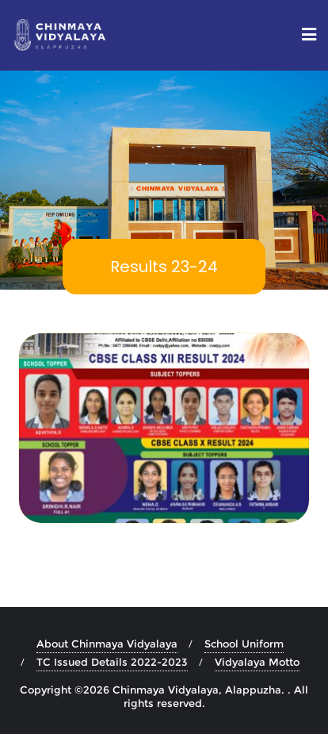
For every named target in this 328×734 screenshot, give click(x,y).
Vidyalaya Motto (257, 661)
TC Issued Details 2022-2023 (112, 661)
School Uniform (244, 643)
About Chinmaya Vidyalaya (106, 643)
